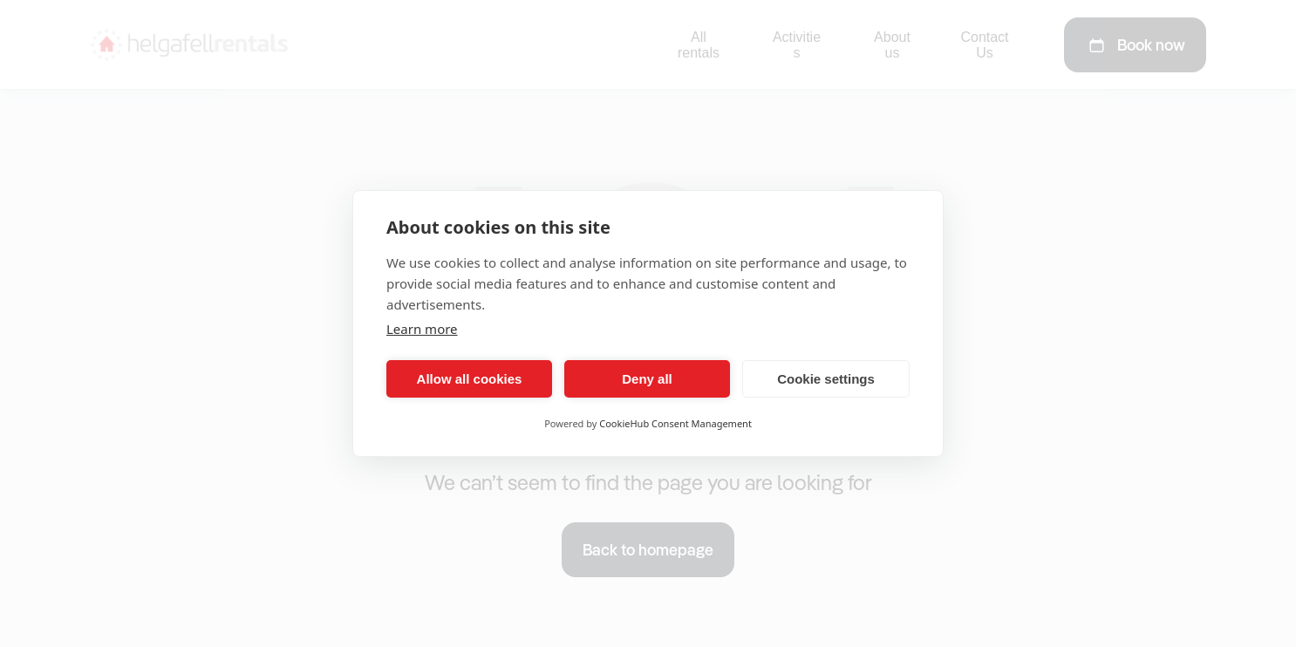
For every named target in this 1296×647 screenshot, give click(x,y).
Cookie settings (826, 378)
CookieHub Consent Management (675, 423)
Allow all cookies (469, 378)
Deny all (647, 378)
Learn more (422, 328)
